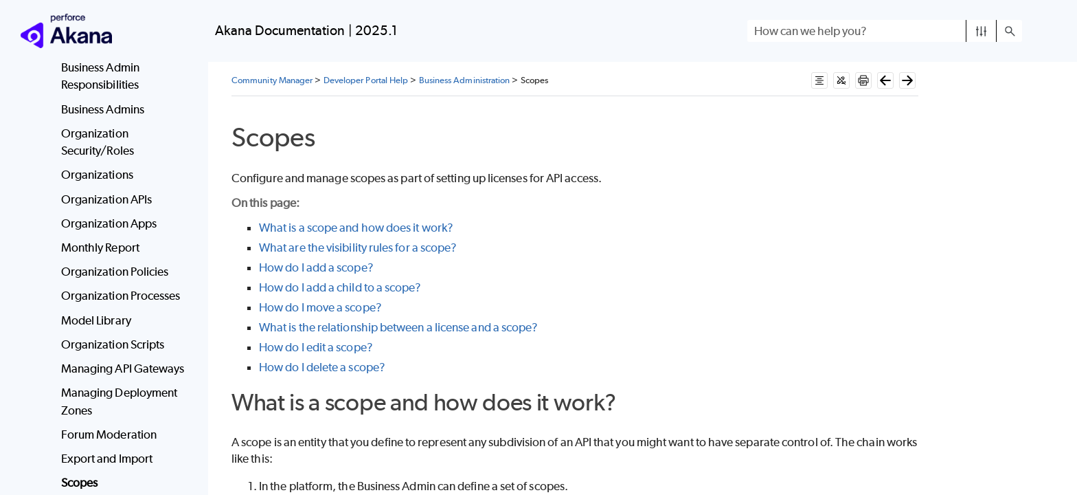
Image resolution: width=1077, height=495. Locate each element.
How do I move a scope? (320, 307)
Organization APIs (106, 199)
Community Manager (272, 80)
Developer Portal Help (366, 80)
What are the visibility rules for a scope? (358, 247)
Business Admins (102, 109)
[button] (981, 31)
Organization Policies (115, 271)
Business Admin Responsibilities (100, 76)
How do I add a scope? (316, 267)
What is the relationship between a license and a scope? (398, 327)
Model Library (96, 320)
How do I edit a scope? (316, 347)
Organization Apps (109, 223)
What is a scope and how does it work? (356, 227)
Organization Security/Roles (97, 142)
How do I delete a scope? (322, 367)
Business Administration (464, 80)
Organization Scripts (113, 344)
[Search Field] (884, 31)
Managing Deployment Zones (119, 401)
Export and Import (106, 458)
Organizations (97, 175)
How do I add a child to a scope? (340, 287)
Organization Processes (121, 295)
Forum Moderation (109, 434)
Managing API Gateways (123, 368)
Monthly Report (100, 247)
